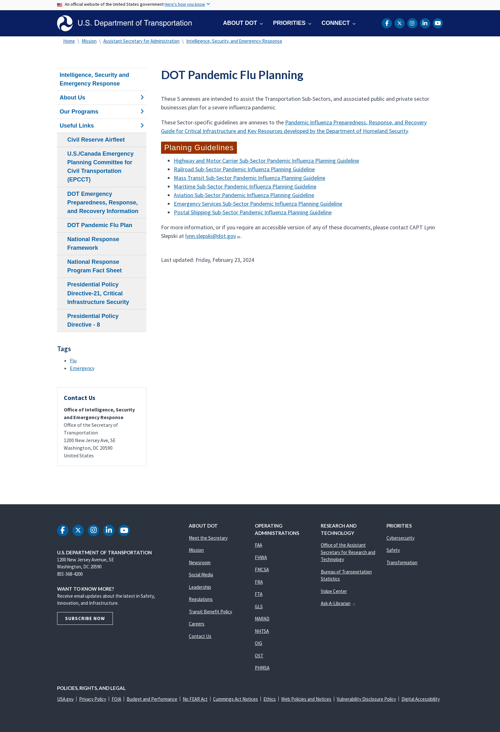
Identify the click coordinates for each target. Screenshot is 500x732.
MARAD (262, 619)
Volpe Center (334, 591)
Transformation (401, 562)
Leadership (200, 587)
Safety (393, 550)
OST (259, 656)
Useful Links (102, 125)
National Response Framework (93, 243)
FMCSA (262, 569)
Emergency (82, 368)
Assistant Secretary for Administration (141, 41)
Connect (335, 23)
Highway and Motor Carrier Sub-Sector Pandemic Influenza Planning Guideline (266, 160)
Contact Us (200, 636)
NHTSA (262, 631)
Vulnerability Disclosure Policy (366, 699)
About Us (102, 97)
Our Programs (102, 111)
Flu (73, 360)
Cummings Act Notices (235, 699)
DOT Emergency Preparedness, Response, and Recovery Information (102, 202)
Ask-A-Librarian (338, 603)
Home (69, 41)
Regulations (201, 599)
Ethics (269, 699)
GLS (259, 606)
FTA (258, 594)
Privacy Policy (92, 699)
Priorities (289, 23)
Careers (196, 624)
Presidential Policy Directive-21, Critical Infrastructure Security (98, 293)
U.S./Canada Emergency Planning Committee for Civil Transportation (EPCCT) (100, 167)
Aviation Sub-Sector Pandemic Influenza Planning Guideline (244, 195)
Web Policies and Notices (306, 699)
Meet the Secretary (208, 538)
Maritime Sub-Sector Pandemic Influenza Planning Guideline (245, 186)
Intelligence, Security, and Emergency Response (234, 41)
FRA (259, 582)
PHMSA (262, 668)
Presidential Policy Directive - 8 (93, 320)
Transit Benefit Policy (210, 612)
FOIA (116, 699)
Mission (89, 41)
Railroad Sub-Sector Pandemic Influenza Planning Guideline (244, 169)
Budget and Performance (152, 699)
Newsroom (199, 562)
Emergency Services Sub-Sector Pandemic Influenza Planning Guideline (258, 203)
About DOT (240, 23)
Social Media (201, 575)
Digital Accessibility (420, 699)
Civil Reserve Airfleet (96, 140)
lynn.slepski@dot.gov (212, 236)
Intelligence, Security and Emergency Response (94, 79)
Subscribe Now (85, 618)
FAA (258, 545)
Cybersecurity (400, 538)
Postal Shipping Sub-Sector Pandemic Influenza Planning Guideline (253, 212)
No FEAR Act (195, 699)
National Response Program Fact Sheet (94, 266)
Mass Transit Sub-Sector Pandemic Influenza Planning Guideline (249, 177)
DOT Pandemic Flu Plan (99, 225)
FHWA (261, 557)
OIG (258, 643)
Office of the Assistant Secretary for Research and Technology (348, 552)
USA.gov (65, 699)
